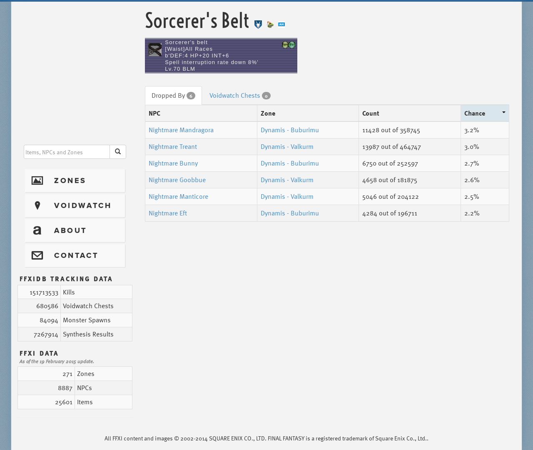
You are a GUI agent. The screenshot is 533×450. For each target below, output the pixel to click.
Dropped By (173, 95)
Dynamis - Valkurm (287, 146)
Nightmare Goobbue (177, 180)
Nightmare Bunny (173, 163)
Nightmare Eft (168, 213)
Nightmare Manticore (178, 196)
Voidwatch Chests (240, 95)
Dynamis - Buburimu (290, 130)
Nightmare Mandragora (181, 130)
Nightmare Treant (173, 146)
